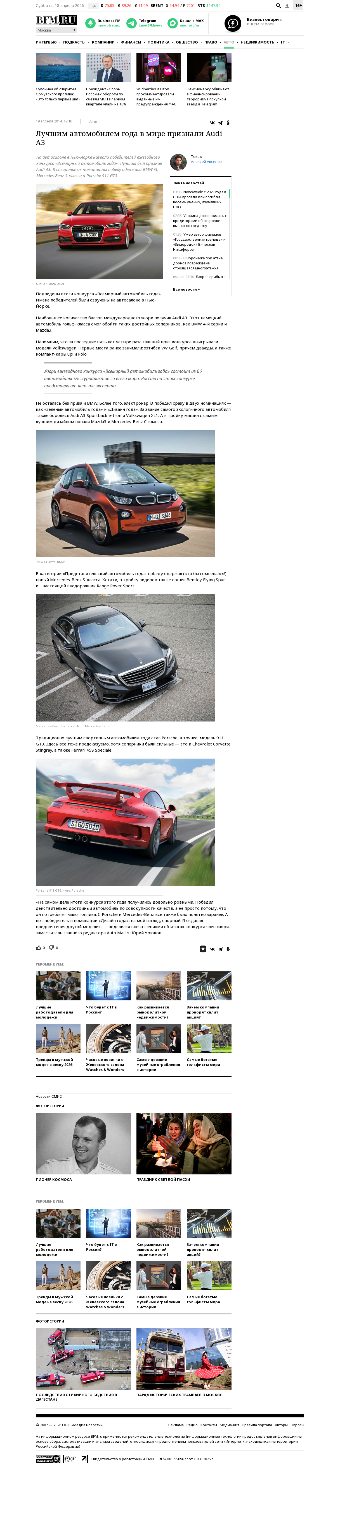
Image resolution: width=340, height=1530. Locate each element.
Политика (158, 42)
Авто (229, 42)
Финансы (131, 42)
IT (283, 42)
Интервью (46, 42)
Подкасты (74, 42)
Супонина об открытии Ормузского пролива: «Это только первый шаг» (58, 94)
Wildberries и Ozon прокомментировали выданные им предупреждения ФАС (156, 96)
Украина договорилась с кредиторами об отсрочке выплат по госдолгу (200, 220)
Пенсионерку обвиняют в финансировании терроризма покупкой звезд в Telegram (208, 96)
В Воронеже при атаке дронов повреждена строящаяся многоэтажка (198, 263)
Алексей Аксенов (206, 161)
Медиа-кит (229, 1424)
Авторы (281, 1424)
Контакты (208, 1424)
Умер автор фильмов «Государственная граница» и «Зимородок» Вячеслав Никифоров (199, 242)
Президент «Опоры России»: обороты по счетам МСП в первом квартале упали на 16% (106, 96)
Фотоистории (50, 1106)
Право (210, 42)
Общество (187, 42)
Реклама (176, 1424)
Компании (103, 42)
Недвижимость (257, 42)
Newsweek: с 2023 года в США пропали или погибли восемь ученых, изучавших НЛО (199, 199)
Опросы (297, 1424)
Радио (192, 1424)
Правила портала (257, 1424)
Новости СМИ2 (49, 1096)
